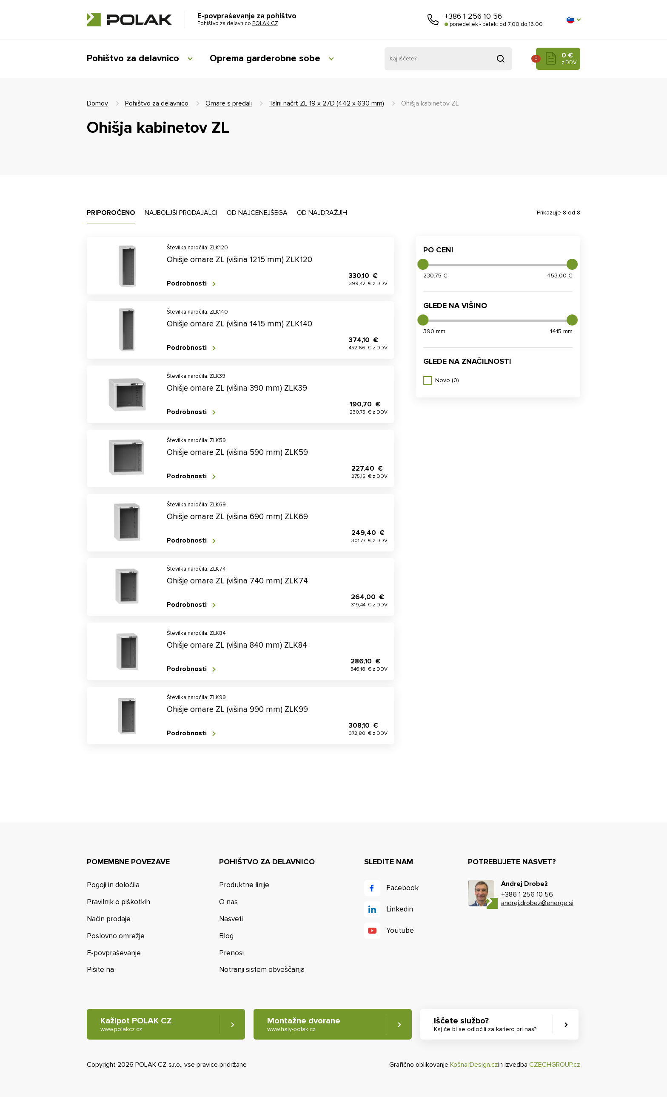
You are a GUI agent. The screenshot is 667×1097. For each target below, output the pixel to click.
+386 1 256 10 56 (473, 16)
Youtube (400, 930)
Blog (226, 935)
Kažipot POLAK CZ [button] (136, 1024)
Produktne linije (244, 884)
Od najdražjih (322, 213)
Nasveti (231, 918)
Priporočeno (111, 213)
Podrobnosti (187, 284)
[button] (573, 19)
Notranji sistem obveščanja (262, 969)
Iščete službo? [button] (485, 1024)
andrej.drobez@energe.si (537, 903)
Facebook (402, 887)
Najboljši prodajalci (181, 213)
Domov (97, 103)
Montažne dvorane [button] (303, 1024)
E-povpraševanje (114, 952)
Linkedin (399, 909)
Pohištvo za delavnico (133, 58)
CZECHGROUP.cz (554, 1064)
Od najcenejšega (257, 213)
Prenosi (231, 952)
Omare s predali (228, 103)
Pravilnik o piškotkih (118, 901)
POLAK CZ (129, 19)
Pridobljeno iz (500, 58)
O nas (228, 901)
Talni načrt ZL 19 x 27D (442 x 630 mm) (326, 103)
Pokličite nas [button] (433, 19)
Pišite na (100, 969)
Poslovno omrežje (116, 935)
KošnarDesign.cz (474, 1064)
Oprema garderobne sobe (265, 58)
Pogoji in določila (113, 884)
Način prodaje (109, 918)
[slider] (422, 264)
